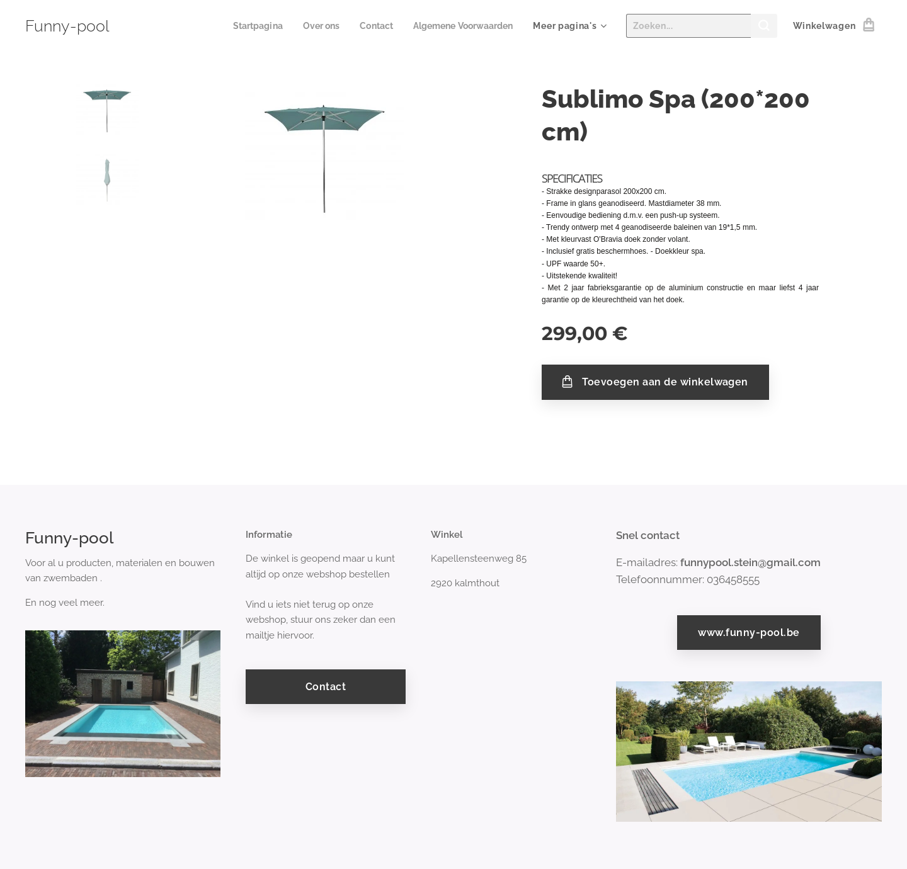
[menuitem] (245, 26)
